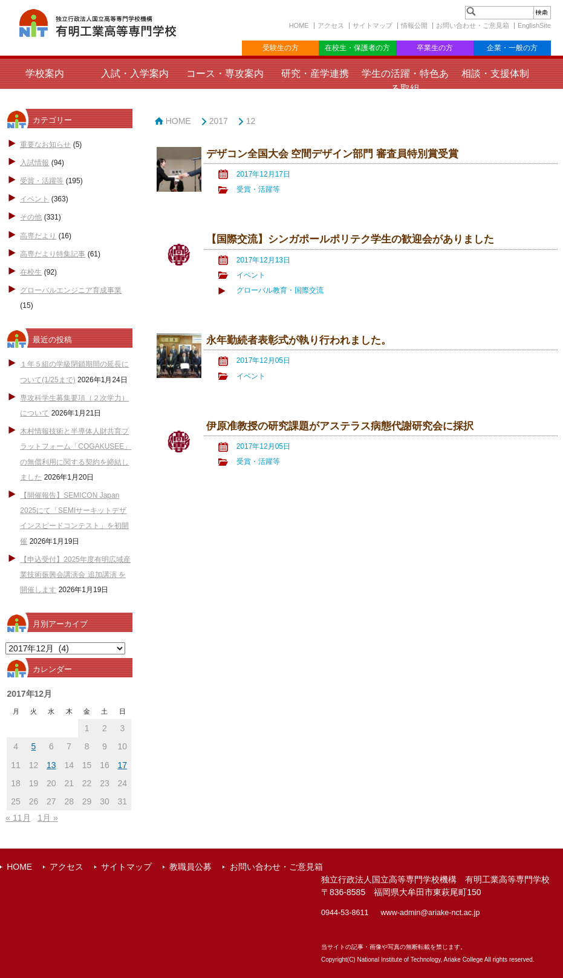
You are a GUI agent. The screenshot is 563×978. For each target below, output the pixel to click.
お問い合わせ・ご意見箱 (472, 25)
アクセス (330, 25)
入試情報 (34, 162)
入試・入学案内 (135, 73)
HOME (299, 25)
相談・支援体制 (495, 73)
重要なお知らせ (45, 144)
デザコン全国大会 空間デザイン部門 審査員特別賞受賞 (332, 154)
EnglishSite (534, 25)
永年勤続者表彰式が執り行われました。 (298, 340)
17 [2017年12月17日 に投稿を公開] (123, 765)
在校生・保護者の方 (357, 48)
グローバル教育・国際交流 (280, 290)
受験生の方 (280, 48)
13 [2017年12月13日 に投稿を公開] (51, 765)
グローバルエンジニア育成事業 (71, 290)
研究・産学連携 (315, 73)
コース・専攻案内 (225, 73)
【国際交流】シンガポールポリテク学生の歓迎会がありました (350, 239)
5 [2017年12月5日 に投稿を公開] (33, 746)
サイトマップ (372, 25)
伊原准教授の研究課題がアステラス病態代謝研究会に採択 (340, 426)
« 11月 (17, 818)
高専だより (38, 236)
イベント (34, 199)
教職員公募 (190, 867)
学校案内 (44, 73)
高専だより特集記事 (52, 254)
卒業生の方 (435, 48)
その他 (31, 217)
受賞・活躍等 (41, 181)
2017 (218, 121)
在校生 (31, 272)
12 (251, 121)
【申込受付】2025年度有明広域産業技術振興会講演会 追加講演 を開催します (75, 574)
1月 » (47, 818)
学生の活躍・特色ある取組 (405, 81)
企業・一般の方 (512, 48)
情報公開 (414, 25)
